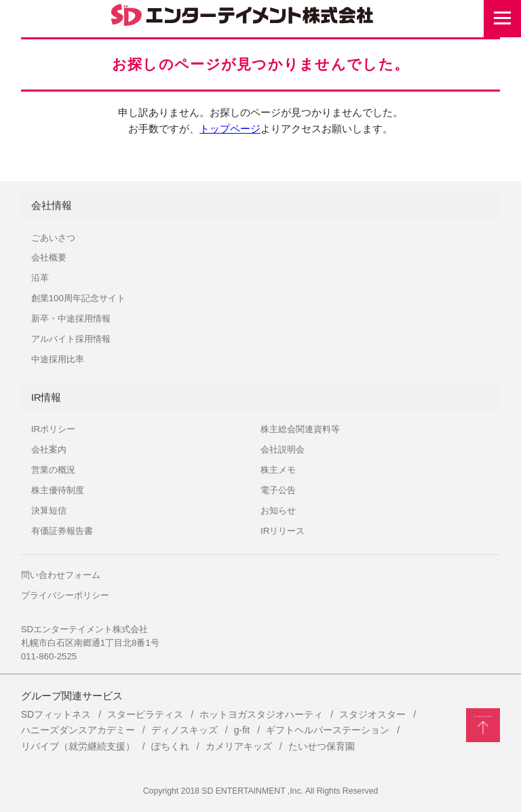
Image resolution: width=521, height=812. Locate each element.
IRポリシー (53, 429)
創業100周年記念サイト (78, 298)
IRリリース (282, 531)
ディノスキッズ (184, 729)
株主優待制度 (57, 490)
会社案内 (48, 449)
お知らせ (278, 510)
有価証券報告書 (62, 531)
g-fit (242, 729)
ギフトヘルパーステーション (327, 729)
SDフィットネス (56, 714)
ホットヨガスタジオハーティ (261, 714)
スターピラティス (145, 714)
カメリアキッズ (239, 746)
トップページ (229, 128)
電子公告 (278, 490)
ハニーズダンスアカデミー (78, 729)
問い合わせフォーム (60, 575)
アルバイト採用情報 (71, 339)
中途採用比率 (57, 359)
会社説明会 (282, 449)
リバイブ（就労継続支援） (78, 746)
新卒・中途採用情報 (71, 318)
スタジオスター (372, 714)
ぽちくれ (170, 746)
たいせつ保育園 (321, 746)
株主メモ (278, 470)
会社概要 (48, 257)
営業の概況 (53, 470)
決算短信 (48, 510)
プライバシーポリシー (65, 595)
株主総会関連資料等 (300, 429)
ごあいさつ (53, 238)
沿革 (40, 278)
